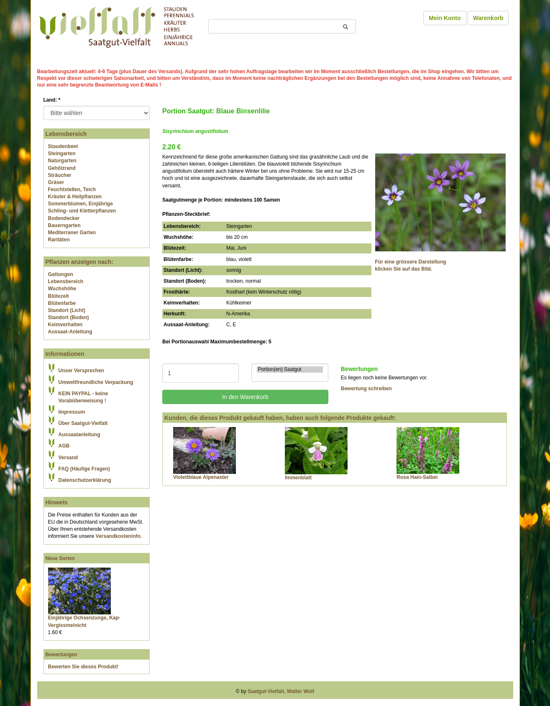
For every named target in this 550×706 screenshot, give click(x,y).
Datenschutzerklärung (85, 480)
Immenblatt (298, 478)
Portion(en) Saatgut (289, 369)
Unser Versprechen (81, 370)
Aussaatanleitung (79, 434)
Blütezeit (58, 296)
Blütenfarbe (62, 303)
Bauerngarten (64, 225)
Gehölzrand (62, 168)
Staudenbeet (63, 146)
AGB (64, 446)
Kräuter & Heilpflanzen (75, 197)
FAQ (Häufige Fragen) (84, 469)
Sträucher (60, 175)
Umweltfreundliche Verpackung (96, 382)
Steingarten (62, 153)
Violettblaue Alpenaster (201, 477)
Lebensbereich (66, 281)
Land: (52, 100)
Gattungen (60, 274)
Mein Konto (444, 18)
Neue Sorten (60, 558)
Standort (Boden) (68, 317)
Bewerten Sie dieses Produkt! (83, 667)
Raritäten (59, 240)
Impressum (72, 412)
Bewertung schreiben (366, 388)
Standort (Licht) (66, 310)
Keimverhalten (65, 324)
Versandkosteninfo (118, 536)
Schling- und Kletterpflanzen (82, 211)
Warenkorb (488, 18)
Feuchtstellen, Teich (72, 189)
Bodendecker (64, 218)
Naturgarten (62, 161)
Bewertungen (61, 654)
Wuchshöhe (62, 289)
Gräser (56, 182)
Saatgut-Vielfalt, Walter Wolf (281, 691)
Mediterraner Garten (72, 232)
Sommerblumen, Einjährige (80, 204)
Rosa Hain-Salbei (417, 477)
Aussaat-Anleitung (70, 332)
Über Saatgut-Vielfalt (83, 423)
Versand (68, 457)
